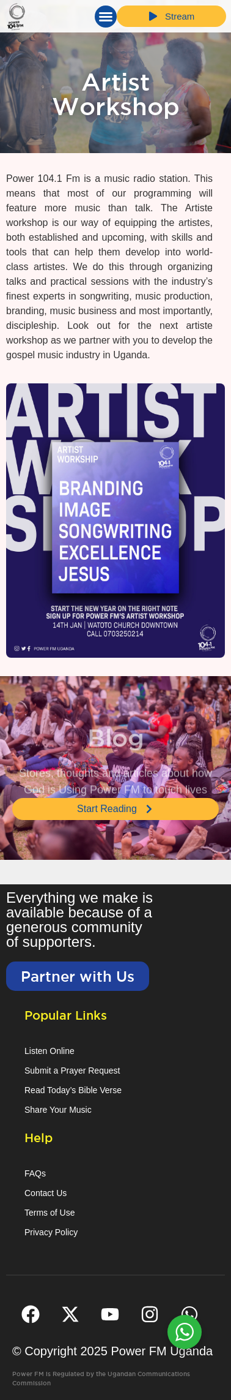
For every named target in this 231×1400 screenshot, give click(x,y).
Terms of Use (49, 1212)
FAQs (35, 1173)
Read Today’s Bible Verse (73, 1090)
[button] (106, 17)
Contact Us (45, 1193)
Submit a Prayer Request (72, 1070)
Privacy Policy (51, 1232)
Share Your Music (58, 1110)
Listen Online (49, 1051)
